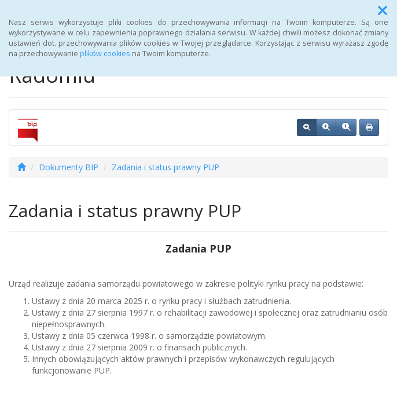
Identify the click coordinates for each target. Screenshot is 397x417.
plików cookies (105, 53)
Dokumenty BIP (68, 167)
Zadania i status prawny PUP (165, 167)
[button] (382, 10)
